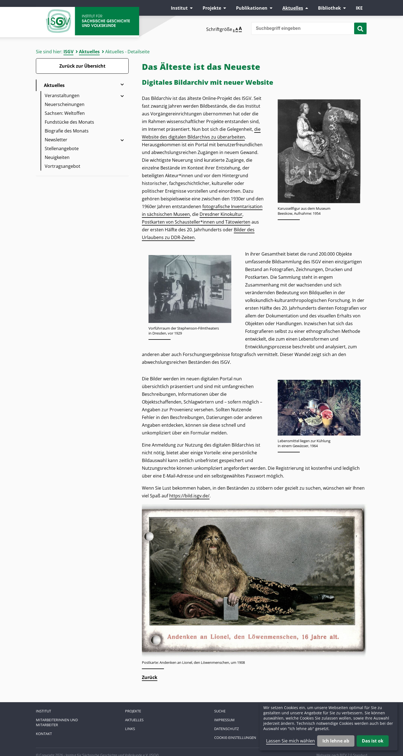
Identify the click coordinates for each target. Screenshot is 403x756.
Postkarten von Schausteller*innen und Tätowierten (196, 222)
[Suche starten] (360, 28)
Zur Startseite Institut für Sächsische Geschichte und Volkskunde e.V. (91, 23)
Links (130, 728)
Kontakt (44, 733)
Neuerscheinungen (64, 104)
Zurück (149, 677)
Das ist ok (372, 741)
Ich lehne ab (335, 741)
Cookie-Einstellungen (235, 737)
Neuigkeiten (57, 157)
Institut (179, 8)
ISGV (68, 52)
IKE (359, 8)
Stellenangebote (62, 148)
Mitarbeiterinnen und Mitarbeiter (57, 722)
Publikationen (251, 8)
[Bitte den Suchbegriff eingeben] (309, 28)
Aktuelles (292, 8)
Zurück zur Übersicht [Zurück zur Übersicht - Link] (82, 66)
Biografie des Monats (67, 131)
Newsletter (56, 140)
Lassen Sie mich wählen (290, 741)
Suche (220, 711)
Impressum (224, 719)
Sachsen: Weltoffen (65, 113)
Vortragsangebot (62, 166)
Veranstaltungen (62, 95)
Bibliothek (329, 8)
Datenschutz (226, 728)
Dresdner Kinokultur (221, 214)
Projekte (212, 8)
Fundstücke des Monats (69, 122)
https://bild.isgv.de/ (189, 496)
